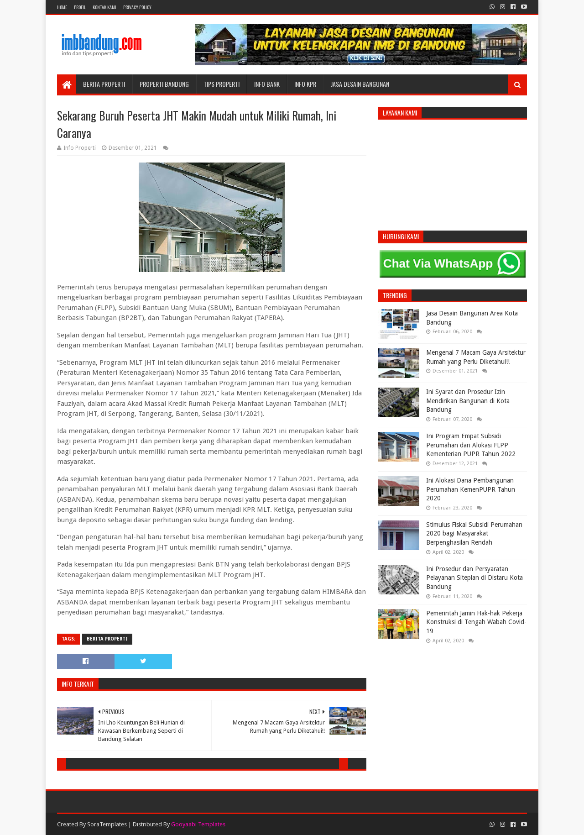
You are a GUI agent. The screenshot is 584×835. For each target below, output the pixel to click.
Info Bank (267, 84)
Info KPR (305, 84)
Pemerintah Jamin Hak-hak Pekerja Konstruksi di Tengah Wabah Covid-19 (476, 622)
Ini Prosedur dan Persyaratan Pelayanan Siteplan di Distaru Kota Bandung (474, 577)
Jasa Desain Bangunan (360, 84)
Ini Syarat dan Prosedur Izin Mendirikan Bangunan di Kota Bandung (468, 400)
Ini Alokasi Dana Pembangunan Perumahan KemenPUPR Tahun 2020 (470, 489)
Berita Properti (104, 84)
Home (62, 7)
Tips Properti (221, 84)
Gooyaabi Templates (198, 824)
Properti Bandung (164, 84)
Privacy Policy (137, 7)
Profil (80, 7)
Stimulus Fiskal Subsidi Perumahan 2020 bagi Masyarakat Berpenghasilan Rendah (474, 533)
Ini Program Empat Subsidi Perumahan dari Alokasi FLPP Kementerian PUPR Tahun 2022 (471, 444)
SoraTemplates (107, 824)
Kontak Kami (104, 7)
